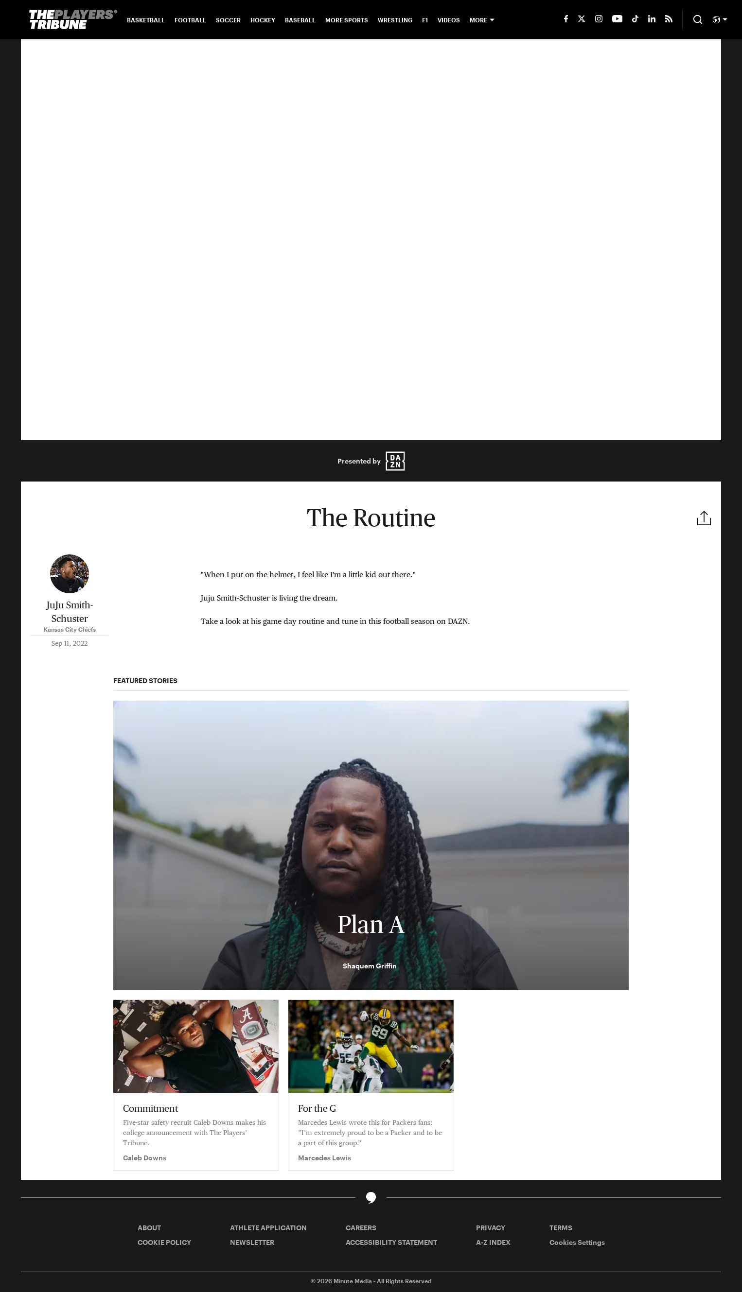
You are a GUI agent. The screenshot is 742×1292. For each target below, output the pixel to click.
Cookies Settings (577, 1242)
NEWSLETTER (252, 1242)
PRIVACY (490, 1227)
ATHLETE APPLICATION (268, 1227)
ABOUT (149, 1227)
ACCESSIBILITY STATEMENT (391, 1242)
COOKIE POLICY (164, 1242)
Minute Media (353, 1280)
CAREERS (361, 1227)
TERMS (560, 1227)
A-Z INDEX (493, 1242)
